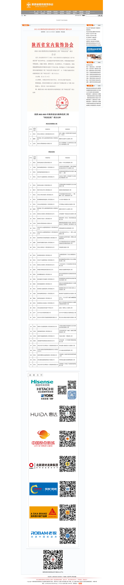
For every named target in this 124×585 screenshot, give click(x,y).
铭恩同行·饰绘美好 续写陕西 (92, 41)
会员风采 (62, 11)
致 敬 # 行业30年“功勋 (91, 33)
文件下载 (88, 11)
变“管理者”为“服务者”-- (91, 37)
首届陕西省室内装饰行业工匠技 (93, 90)
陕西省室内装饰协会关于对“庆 (93, 43)
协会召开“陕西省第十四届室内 (93, 28)
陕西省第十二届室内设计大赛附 (93, 94)
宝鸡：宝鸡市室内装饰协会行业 (93, 76)
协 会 (43, 11)
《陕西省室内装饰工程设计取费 (93, 96)
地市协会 (62, 13)
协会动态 (55, 11)
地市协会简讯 (89, 65)
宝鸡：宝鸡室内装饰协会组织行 (93, 72)
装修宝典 (81, 11)
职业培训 (43, 13)
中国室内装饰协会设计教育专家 (93, 103)
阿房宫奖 (68, 13)
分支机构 (55, 13)
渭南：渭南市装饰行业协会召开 (93, 78)
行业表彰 (75, 11)
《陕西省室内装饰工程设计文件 (93, 97)
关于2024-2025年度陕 (91, 39)
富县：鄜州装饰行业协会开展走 (93, 70)
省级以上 (75, 13)
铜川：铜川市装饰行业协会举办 (93, 80)
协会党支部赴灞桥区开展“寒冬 (93, 31)
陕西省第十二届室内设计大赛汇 (93, 99)
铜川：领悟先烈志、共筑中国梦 (93, 66)
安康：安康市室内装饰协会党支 (93, 74)
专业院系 (36, 13)
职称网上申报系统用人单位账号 (93, 105)
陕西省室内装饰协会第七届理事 (93, 88)
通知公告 (49, 13)
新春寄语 (88, 30)
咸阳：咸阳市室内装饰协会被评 (93, 82)
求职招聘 (81, 13)
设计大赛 (68, 11)
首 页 (36, 11)
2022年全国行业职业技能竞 (92, 92)
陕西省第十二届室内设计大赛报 (93, 101)
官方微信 (88, 13)
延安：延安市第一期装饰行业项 (93, 68)
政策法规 (49, 11)
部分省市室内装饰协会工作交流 (93, 45)
